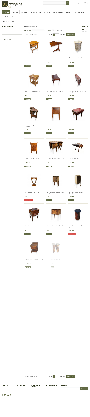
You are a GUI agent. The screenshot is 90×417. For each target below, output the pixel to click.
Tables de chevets (8, 46)
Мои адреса (34, 397)
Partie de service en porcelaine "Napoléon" (15, 274)
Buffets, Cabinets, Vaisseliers (10, 65)
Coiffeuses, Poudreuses (9, 41)
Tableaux (5, 33)
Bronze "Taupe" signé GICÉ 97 (15, 184)
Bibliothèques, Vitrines (9, 72)
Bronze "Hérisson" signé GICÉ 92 (14, 171)
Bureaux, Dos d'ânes (9, 68)
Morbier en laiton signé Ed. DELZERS (16, 298)
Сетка (83, 30)
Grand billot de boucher (16, 310)
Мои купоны (34, 402)
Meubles (5, 35)
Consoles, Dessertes (8, 61)
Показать (49, 30)
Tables (5, 70)
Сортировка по (28, 30)
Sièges (5, 74)
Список (86, 30)
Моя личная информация (37, 399)
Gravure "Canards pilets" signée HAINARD (15, 118)
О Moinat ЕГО (6, 89)
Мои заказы (34, 389)
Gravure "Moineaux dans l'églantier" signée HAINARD (16, 104)
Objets (5, 76)
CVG (4, 84)
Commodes (6, 59)
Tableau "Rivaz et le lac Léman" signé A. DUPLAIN (15, 132)
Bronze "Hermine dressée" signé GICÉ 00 (16, 248)
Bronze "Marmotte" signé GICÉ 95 (15, 196)
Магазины (5, 87)
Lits (5, 39)
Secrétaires (6, 57)
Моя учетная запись (35, 385)
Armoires (6, 48)
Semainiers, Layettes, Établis (10, 50)
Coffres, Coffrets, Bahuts (9, 55)
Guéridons (6, 52)
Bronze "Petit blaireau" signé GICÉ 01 (15, 209)
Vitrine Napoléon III (14, 286)
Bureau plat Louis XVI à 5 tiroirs (15, 323)
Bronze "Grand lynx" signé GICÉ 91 (15, 145)
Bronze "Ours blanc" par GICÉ (15, 158)
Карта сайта (19, 396)
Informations (6, 81)
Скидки (5, 30)
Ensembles (6, 44)
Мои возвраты (34, 391)
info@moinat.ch (49, 395)
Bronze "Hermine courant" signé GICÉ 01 (15, 235)
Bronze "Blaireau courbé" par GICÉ (14, 222)
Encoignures (7, 37)
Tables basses (7, 63)
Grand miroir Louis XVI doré (15, 261)
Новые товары (6, 99)
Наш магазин (6, 95)
